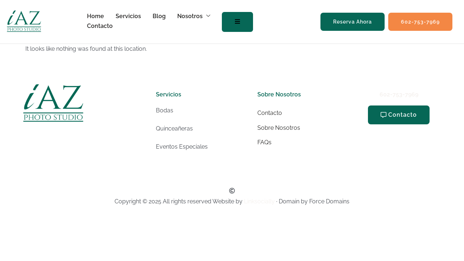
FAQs (264, 142)
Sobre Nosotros (278, 127)
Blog (159, 16)
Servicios (128, 16)
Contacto (100, 25)
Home (95, 16)
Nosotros (193, 16)
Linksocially (259, 201)
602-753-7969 (399, 94)
